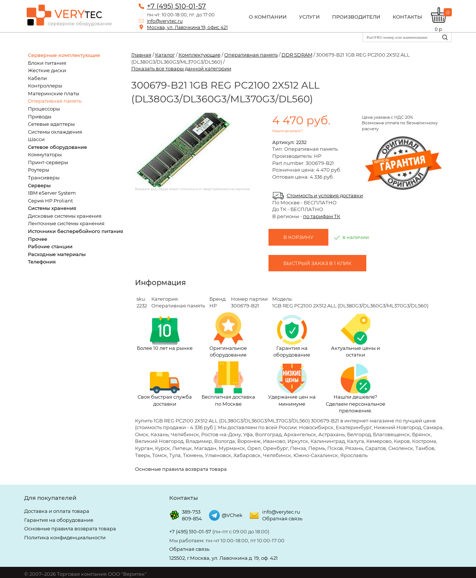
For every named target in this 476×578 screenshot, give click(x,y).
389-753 (191, 512)
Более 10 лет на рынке (165, 333)
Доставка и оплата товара (56, 511)
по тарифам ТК (321, 216)
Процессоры (44, 109)
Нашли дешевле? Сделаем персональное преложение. (355, 388)
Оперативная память (54, 101)
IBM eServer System (52, 193)
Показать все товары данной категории (181, 68)
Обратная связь (282, 518)
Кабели (37, 78)
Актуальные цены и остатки (355, 336)
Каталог (165, 55)
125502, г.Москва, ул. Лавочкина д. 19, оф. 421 (223, 558)
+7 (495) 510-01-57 (176, 6)
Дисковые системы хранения (65, 216)
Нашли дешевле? (287, 131)
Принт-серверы (48, 162)
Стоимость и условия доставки (325, 195)
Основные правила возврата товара (181, 469)
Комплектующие (199, 55)
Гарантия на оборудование (291, 336)
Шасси (36, 139)
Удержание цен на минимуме (292, 385)
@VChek (232, 515)
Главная (141, 55)
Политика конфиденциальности (65, 537)
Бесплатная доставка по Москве (228, 384)
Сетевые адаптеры (51, 124)
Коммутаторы (45, 154)
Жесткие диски (47, 70)
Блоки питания (47, 63)
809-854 (192, 518)
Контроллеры (45, 86)
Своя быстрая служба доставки (165, 389)
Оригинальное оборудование (228, 335)
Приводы (39, 116)
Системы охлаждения (55, 132)
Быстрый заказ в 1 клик (317, 263)
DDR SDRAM (297, 55)
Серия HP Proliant (50, 201)
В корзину (298, 237)
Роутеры (38, 170)
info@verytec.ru (165, 21)
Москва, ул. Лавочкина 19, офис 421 (187, 27)
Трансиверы (44, 178)
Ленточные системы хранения (66, 223)
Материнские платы (53, 93)
